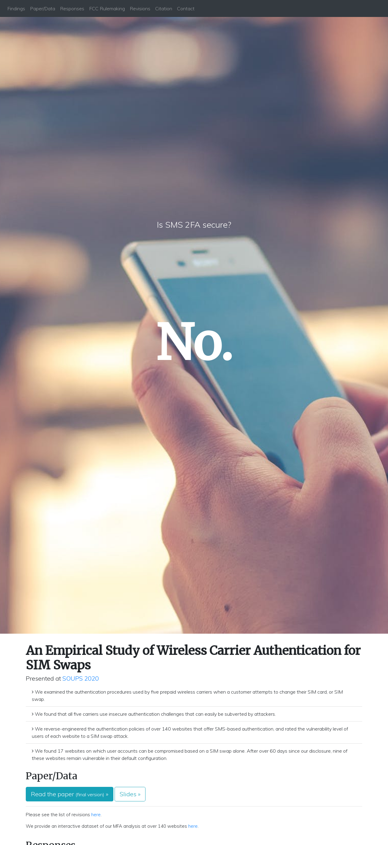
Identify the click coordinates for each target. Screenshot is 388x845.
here (96, 814)
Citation (163, 8)
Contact (186, 8)
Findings (16, 8)
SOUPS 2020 (80, 678)
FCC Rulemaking (107, 8)
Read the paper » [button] (69, 794)
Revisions (140, 8)
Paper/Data (42, 8)
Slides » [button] (130, 794)
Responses (72, 8)
